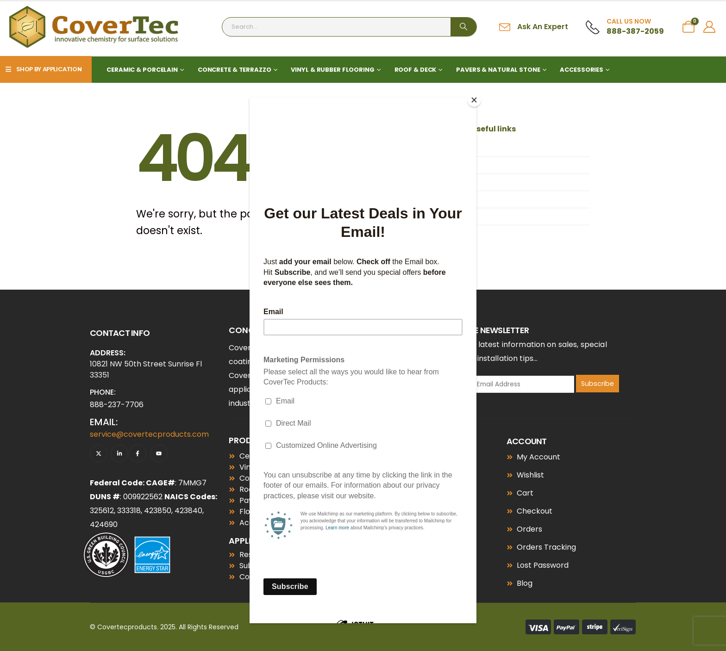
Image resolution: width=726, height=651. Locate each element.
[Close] (474, 100)
